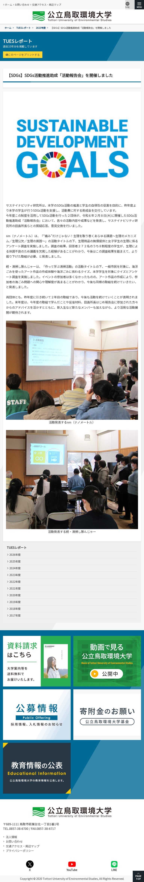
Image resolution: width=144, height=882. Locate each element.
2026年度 (15, 554)
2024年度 (15, 568)
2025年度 (15, 561)
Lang (127, 4)
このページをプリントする (23, 54)
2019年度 (15, 602)
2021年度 (15, 588)
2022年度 (15, 581)
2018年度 (15, 609)
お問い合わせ (22, 4)
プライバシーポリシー (20, 851)
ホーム (8, 4)
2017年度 (15, 615)
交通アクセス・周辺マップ (46, 4)
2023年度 (41, 27)
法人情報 (11, 837)
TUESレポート (23, 27)
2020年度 (15, 595)
